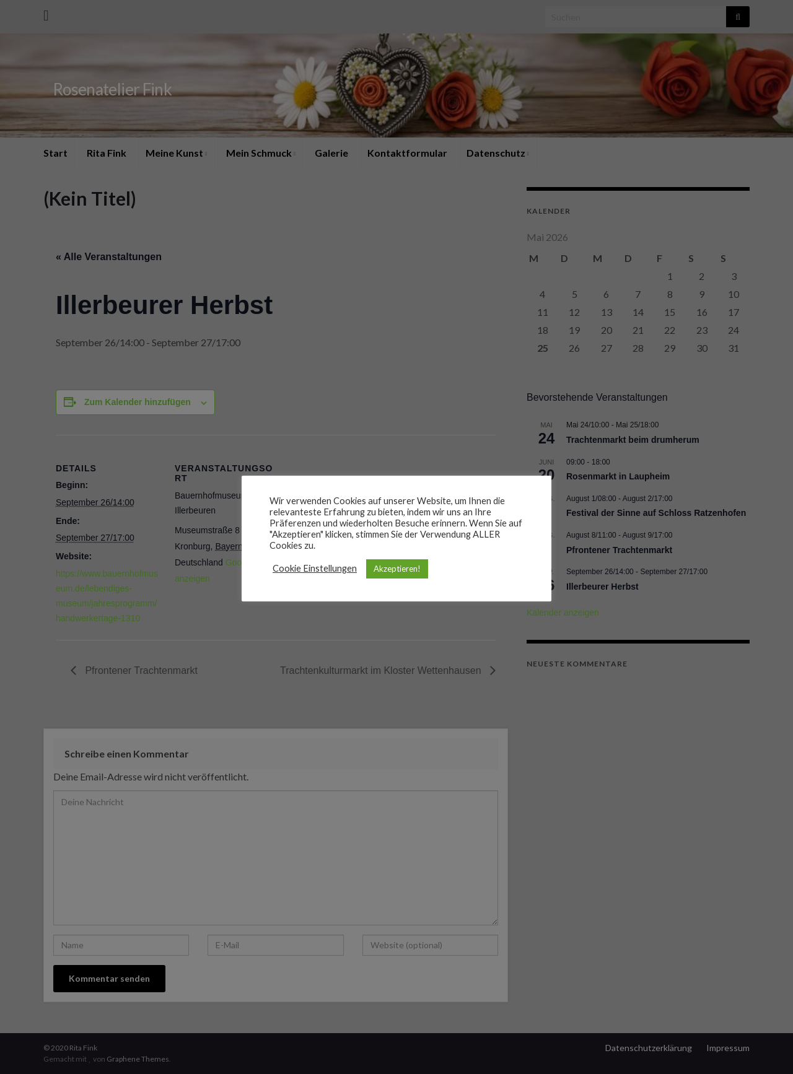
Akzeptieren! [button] (397, 569)
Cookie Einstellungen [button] (315, 568)
